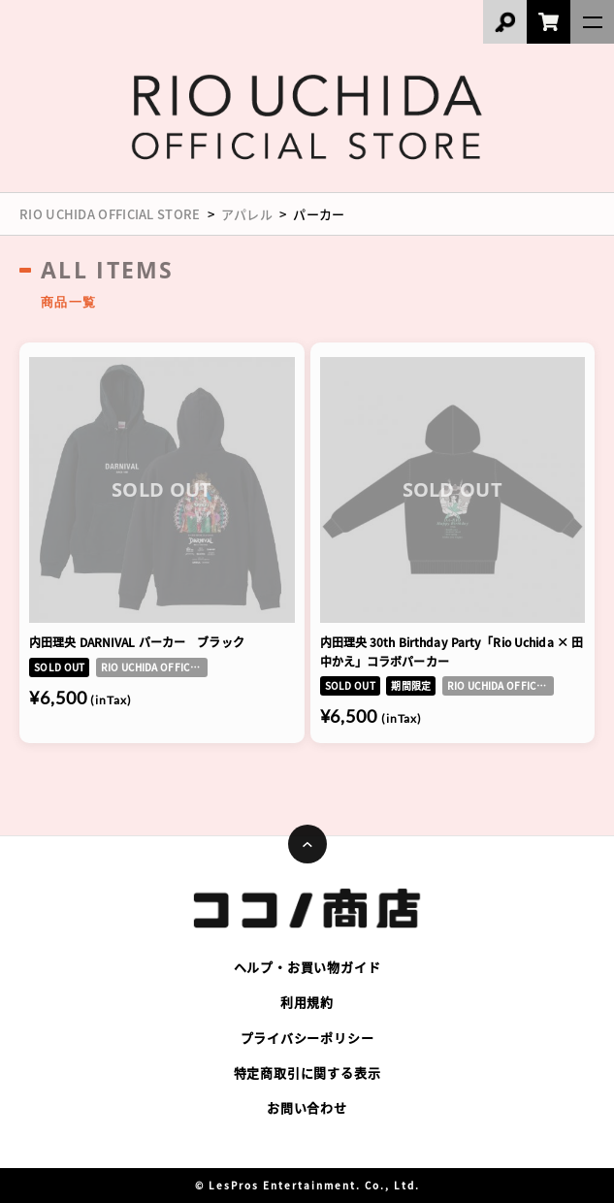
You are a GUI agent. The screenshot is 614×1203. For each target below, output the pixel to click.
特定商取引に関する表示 (307, 1072)
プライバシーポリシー (307, 1037)
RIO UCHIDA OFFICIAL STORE (110, 214)
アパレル (247, 214)
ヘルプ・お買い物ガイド (307, 967)
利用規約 (307, 1001)
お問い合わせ (307, 1107)
